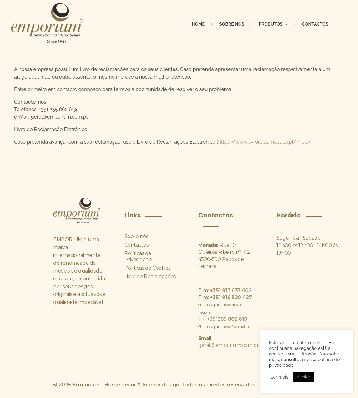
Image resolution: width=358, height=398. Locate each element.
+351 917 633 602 (230, 290)
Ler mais (279, 377)
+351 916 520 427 (230, 297)
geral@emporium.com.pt (228, 345)
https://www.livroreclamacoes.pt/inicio (263, 142)
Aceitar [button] (303, 377)
